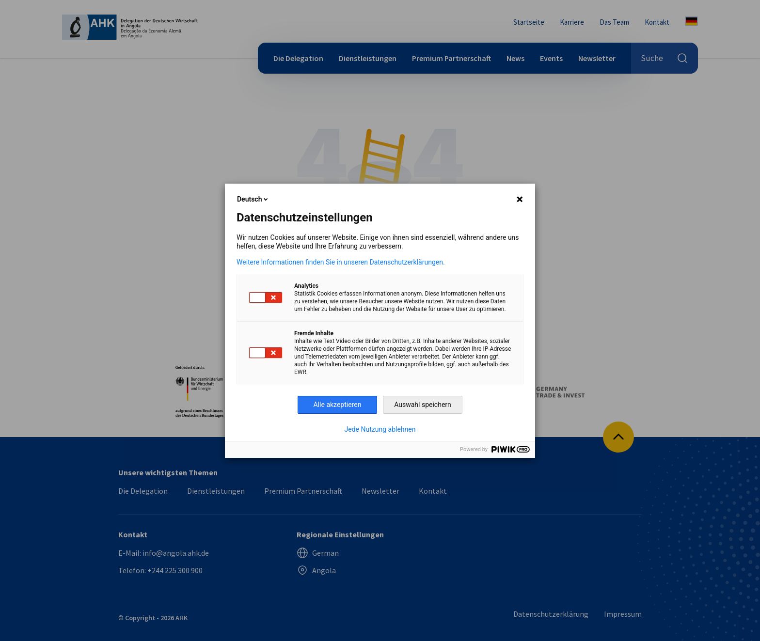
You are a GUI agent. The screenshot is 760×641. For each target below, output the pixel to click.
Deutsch (253, 199)
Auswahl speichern (422, 404)
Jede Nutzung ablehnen (380, 429)
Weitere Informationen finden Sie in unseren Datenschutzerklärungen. (341, 262)
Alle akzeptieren (338, 404)
